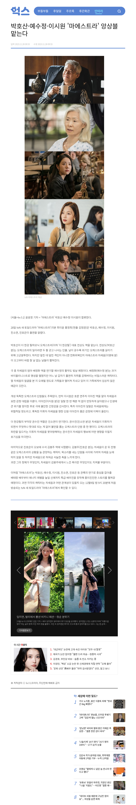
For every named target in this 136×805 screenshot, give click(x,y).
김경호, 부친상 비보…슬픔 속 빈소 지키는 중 (73, 659)
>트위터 (110, 43)
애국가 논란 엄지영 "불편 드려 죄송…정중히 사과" (76, 654)
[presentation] (15, 523)
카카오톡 (116, 43)
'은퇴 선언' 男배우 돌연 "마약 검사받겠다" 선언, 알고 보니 (79, 668)
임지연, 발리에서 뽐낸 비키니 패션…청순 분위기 (43, 617)
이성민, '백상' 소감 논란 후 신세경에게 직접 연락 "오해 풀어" (81, 663)
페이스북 (104, 43)
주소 (122, 43)
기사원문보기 (24, 630)
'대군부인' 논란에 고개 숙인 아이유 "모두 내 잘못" (76, 649)
